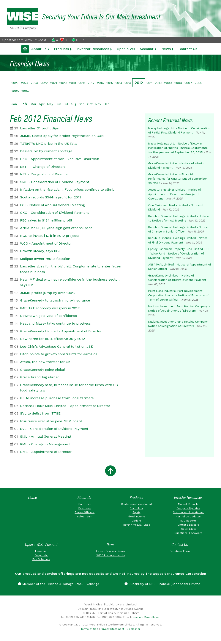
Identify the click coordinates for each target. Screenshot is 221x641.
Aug (73, 104)
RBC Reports (188, 520)
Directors (84, 508)
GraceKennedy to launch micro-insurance (55, 300)
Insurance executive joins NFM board (51, 421)
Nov (98, 104)
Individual (41, 551)
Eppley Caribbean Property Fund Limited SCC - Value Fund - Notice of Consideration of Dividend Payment (178, 253)
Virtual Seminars (188, 524)
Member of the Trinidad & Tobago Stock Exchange (58, 584)
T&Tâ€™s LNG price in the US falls (48, 143)
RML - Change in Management (45, 444)
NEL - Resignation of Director (44, 174)
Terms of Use (89, 628)
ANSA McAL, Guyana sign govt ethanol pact (56, 228)
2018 (82, 83)
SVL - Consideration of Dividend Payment (54, 429)
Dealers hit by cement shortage (46, 151)
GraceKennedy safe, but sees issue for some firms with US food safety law (69, 388)
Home (32, 497)
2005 (15, 91)
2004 (25, 91)
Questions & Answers (188, 532)
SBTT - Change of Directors (43, 167)
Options (136, 520)
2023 (34, 83)
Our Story (84, 504)
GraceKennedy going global (42, 370)
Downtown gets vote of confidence (48, 316)
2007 (188, 83)
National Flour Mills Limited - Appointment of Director (65, 406)
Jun (58, 104)
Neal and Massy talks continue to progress (55, 323)
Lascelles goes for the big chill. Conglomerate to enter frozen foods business (71, 269)
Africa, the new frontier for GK (45, 362)
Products (61, 49)
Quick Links (188, 528)
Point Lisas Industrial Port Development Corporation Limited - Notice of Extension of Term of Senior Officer (178, 295)
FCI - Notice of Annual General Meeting (52, 205)
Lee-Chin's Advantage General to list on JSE (56, 346)
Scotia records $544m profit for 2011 (50, 197)
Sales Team (84, 516)
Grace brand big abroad (40, 377)
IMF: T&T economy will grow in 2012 (50, 308)
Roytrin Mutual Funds (136, 524)
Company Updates (188, 508)
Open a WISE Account (135, 49)
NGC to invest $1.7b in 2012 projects (49, 236)
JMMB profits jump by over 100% (47, 293)
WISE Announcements (110, 555)
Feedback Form (180, 551)
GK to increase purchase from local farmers (57, 398)
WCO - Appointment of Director (46, 243)
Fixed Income (136, 516)
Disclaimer (133, 628)
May (50, 104)
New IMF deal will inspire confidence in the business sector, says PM (70, 282)
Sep (82, 104)
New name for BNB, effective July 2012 (52, 339)
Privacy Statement (112, 628)
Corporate (41, 555)
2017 (91, 83)
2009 (168, 83)
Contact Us (187, 49)
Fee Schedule (41, 559)
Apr (41, 104)
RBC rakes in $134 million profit (46, 220)
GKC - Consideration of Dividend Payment (54, 213)
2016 (100, 83)
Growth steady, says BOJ (40, 251)
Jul (66, 104)
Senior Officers (85, 512)
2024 (24, 83)
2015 (109, 83)
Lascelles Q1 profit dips (39, 128)
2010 (158, 83)
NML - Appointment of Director (46, 452)
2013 (128, 83)
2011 (149, 83)
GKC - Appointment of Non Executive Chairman (59, 159)
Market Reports (188, 504)
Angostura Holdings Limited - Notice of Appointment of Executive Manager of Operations (174, 194)
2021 (53, 83)
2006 (198, 83)
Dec (106, 104)
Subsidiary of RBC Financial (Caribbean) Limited (162, 584)
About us (38, 49)
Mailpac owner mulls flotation (45, 259)
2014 (118, 83)
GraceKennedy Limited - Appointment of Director (61, 331)
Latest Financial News (110, 551)
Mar (33, 104)
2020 (63, 83)
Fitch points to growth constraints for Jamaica (58, 354)
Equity (136, 512)
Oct (90, 104)
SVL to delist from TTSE (40, 413)
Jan (14, 104)
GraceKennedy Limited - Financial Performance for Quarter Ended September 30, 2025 (177, 179)
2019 (72, 83)
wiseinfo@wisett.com (146, 617)
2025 (15, 83)
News (166, 49)
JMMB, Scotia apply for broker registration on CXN (62, 136)
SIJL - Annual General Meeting (45, 436)
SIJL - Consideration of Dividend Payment (54, 182)
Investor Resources (93, 49)
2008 (178, 83)
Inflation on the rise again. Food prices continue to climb (67, 189)
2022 (44, 83)
